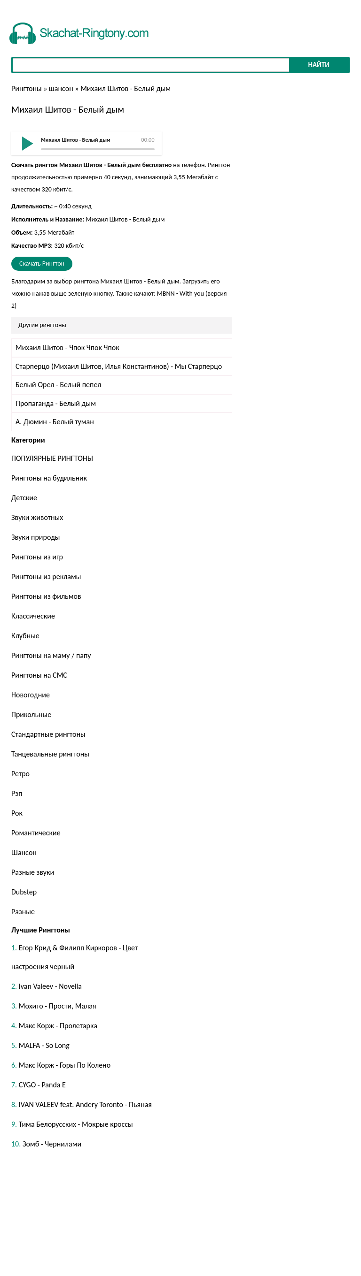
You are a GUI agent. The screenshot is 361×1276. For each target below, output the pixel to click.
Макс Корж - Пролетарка (58, 1025)
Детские (24, 497)
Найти (319, 65)
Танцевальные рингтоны (50, 753)
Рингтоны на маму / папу (51, 655)
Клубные (25, 635)
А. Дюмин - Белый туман (55, 421)
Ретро (20, 773)
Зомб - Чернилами (52, 1143)
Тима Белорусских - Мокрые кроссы (76, 1124)
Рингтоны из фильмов (46, 596)
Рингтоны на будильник (49, 478)
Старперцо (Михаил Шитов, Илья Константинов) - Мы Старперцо (119, 366)
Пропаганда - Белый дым (56, 403)
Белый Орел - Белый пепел (58, 384)
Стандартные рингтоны (48, 734)
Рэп (17, 793)
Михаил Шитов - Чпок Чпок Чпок (67, 347)
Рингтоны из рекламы (46, 576)
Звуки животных (37, 517)
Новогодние (30, 694)
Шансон (24, 852)
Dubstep (24, 891)
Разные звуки (32, 872)
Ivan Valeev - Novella (50, 986)
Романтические (36, 832)
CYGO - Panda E (42, 1084)
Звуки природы (35, 537)
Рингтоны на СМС (39, 675)
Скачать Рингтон (41, 263)
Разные (23, 911)
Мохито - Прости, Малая (57, 1005)
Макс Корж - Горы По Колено (64, 1065)
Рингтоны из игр (37, 556)
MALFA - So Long (44, 1045)
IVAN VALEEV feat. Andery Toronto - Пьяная (85, 1104)
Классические (33, 615)
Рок (17, 813)
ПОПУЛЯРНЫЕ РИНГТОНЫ (52, 458)
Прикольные (31, 714)
